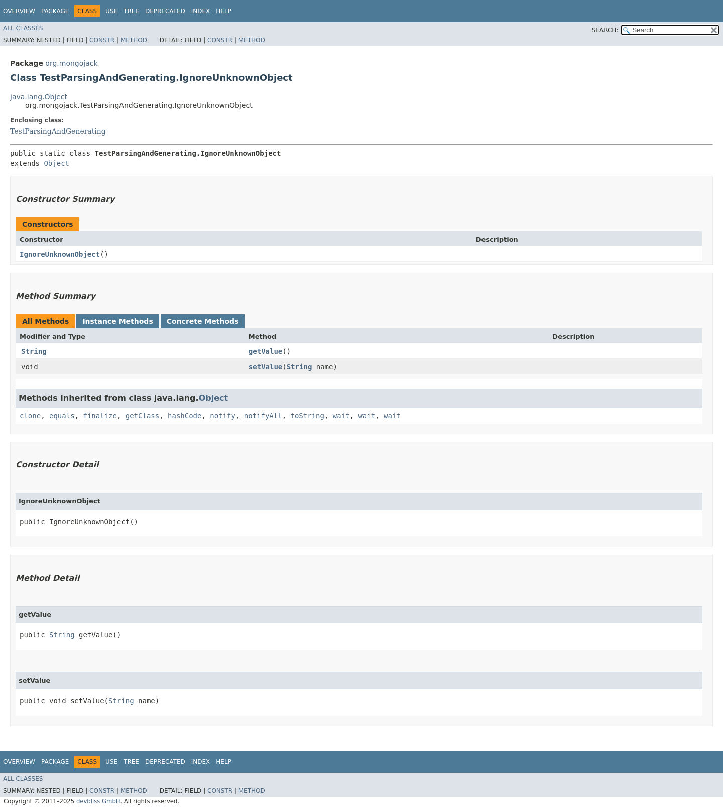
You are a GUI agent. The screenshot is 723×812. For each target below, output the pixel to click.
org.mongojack (71, 63)
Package (55, 11)
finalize (99, 416)
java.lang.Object (38, 97)
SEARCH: (605, 30)
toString (307, 416)
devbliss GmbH (98, 801)
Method (133, 40)
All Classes (23, 28)
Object (56, 163)
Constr (101, 40)
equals (62, 416)
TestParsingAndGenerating (58, 131)
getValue (265, 351)
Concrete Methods (203, 321)
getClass (142, 416)
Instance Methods (117, 321)
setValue (265, 367)
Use (111, 11)
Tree (131, 11)
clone (30, 416)
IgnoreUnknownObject (60, 254)
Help (223, 11)
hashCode (184, 416)
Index (200, 11)
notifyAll (263, 416)
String (34, 351)
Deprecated (165, 11)
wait (341, 416)
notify (222, 416)
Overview (19, 11)
